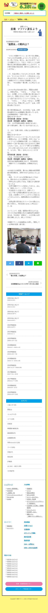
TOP (5, 19)
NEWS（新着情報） (13, 498)
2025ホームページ (13, 587)
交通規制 (27, 541)
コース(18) (11, 427)
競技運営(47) (11, 441)
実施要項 (30, 498)
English (9, 509)
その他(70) (11, 481)
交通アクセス (28, 537)
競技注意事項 (31, 502)
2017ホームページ (13, 570)
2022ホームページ (13, 581)
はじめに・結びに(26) (15, 476)
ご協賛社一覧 (11, 502)
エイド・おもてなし (33, 507)
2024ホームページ (13, 585)
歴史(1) (9, 417)
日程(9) (9, 431)
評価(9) (9, 471)
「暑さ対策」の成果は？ (25, 275)
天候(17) (10, 461)
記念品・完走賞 (32, 509)
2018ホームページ (13, 572)
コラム (12, 19)
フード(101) (11, 456)
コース (29, 500)
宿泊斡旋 (27, 533)
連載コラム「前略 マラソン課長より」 (34, 525)
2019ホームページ (13, 574)
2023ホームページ (13, 583)
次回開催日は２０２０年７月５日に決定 (22, 283)
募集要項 (10, 537)
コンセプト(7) (12, 422)
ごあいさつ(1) (12, 412)
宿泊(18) (10, 466)
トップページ (8, 494)
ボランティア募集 (30, 544)
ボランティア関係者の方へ (24, 600)
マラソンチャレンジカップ (15, 505)
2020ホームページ (13, 577)
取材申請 (27, 552)
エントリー (10, 539)
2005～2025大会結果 (31, 559)
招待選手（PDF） (32, 521)
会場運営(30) (11, 446)
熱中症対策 (28, 548)
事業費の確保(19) (13, 436)
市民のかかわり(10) (14, 451)
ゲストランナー (32, 519)
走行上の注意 (31, 505)
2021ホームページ (13, 579)
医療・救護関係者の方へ (23, 595)
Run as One (10, 507)
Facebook (10, 500)
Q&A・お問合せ (29, 555)
